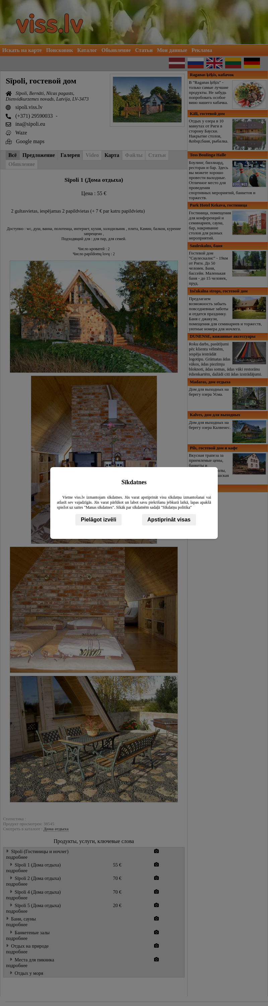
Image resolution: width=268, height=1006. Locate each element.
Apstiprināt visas (169, 519)
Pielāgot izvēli (98, 519)
